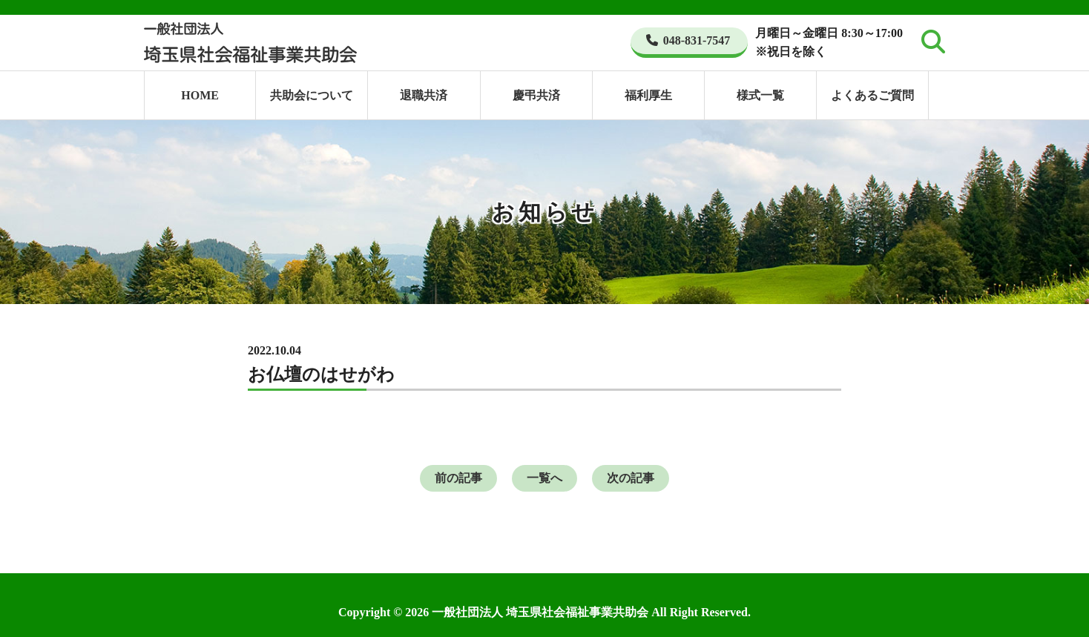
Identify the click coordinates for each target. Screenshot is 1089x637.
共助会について (311, 95)
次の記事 (630, 478)
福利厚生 (648, 95)
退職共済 (423, 95)
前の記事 (458, 478)
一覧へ (544, 478)
